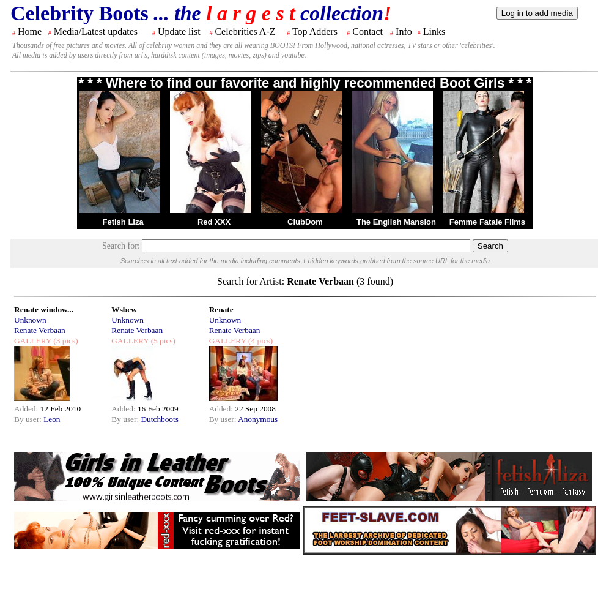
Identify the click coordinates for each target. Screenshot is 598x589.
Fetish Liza (122, 222)
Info (404, 31)
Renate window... (43, 309)
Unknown (30, 320)
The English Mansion (396, 222)
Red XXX (214, 222)
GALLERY (32, 340)
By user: (28, 419)
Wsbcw (123, 309)
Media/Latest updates (96, 31)
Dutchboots (159, 419)
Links (434, 31)
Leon (51, 419)
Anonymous (258, 419)
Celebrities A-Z (245, 31)
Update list (179, 31)
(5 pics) (162, 340)
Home (30, 31)
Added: (27, 408)
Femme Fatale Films (487, 222)
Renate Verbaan (39, 330)
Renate (221, 309)
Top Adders (315, 31)
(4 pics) (259, 340)
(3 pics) (64, 340)
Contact (367, 31)
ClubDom (305, 222)
